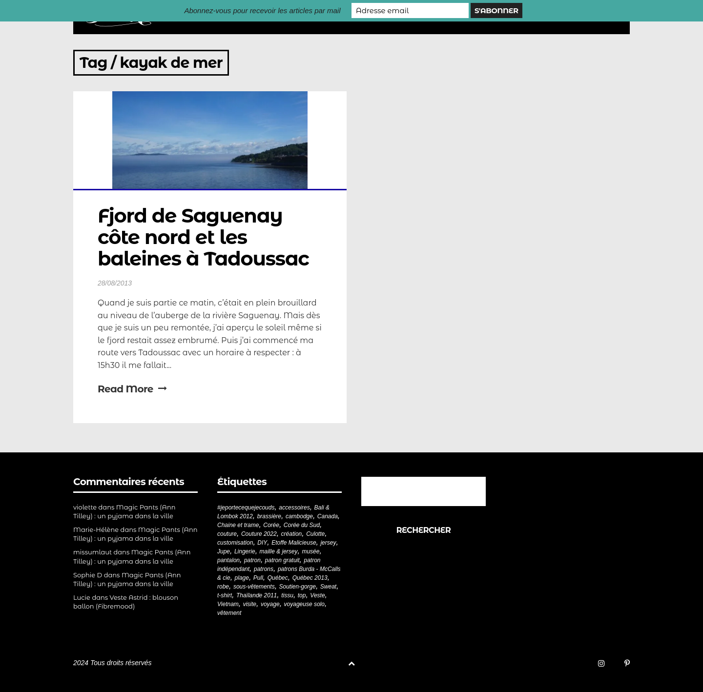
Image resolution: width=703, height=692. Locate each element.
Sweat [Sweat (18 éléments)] (328, 586)
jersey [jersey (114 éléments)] (328, 542)
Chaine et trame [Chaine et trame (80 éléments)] (238, 525)
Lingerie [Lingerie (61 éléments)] (244, 551)
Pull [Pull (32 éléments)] (258, 577)
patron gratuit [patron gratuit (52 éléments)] (282, 560)
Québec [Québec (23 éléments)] (278, 577)
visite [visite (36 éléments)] (249, 604)
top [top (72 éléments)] (302, 595)
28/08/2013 (115, 283)
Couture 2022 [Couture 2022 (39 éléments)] (259, 533)
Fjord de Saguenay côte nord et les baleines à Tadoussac (203, 237)
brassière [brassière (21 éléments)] (269, 516)
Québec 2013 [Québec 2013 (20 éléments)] (310, 577)
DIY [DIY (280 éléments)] (262, 542)
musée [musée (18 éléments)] (310, 551)
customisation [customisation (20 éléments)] (235, 542)
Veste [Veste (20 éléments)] (317, 595)
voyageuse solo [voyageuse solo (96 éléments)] (304, 604)
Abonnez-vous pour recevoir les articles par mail (262, 10)
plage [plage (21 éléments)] (242, 577)
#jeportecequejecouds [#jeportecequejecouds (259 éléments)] (245, 507)
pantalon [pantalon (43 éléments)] (228, 560)
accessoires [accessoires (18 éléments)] (294, 507)
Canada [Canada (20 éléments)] (327, 516)
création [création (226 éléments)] (291, 533)
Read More (132, 389)
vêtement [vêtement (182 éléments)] (229, 613)
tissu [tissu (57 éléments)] (287, 595)
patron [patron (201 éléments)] (252, 560)
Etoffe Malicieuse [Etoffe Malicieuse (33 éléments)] (293, 542)
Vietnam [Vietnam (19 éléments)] (228, 604)
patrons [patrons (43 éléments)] (263, 569)
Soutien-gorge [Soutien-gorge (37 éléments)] (297, 586)
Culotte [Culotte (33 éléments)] (315, 533)
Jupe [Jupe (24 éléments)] (223, 551)
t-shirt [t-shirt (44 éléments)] (224, 595)
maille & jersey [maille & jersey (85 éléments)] (279, 551)
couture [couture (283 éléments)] (227, 533)
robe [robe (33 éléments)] (223, 586)
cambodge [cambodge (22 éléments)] (299, 516)
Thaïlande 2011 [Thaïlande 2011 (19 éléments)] (256, 595)
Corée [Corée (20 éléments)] (271, 525)
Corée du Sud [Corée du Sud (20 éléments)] (302, 525)
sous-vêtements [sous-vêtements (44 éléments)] (254, 586)
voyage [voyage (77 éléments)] (270, 604)
